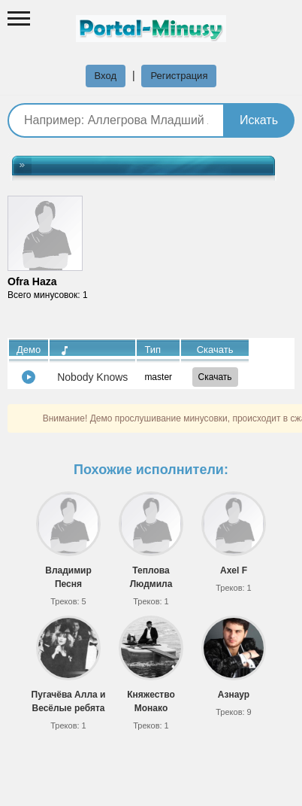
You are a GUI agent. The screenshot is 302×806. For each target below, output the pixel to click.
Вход (105, 75)
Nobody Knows (92, 377)
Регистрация (178, 75)
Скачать (215, 377)
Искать (259, 120)
